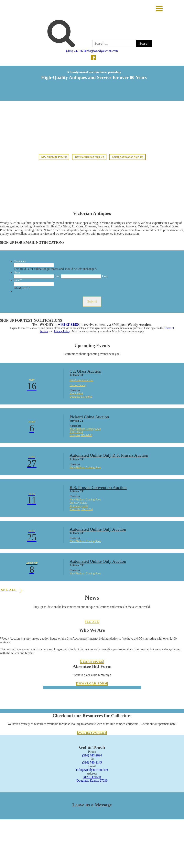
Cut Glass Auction (85, 371)
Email (18, 280)
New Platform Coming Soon (85, 467)
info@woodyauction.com (102, 51)
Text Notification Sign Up (89, 156)
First (57, 276)
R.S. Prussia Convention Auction (98, 487)
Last (104, 276)
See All (92, 621)
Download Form (92, 683)
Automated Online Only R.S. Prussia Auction (109, 455)
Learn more (92, 661)
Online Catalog (78, 385)
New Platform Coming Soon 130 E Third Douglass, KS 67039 (85, 432)
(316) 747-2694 (76, 51)
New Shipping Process (54, 156)
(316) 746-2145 (92, 762)
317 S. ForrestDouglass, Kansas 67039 (92, 778)
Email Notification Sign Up (128, 156)
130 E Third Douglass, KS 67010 (81, 395)
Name (17, 272)
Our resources (92, 732)
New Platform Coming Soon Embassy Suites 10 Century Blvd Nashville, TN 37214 (85, 504)
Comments (20, 261)
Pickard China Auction (89, 416)
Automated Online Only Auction (98, 529)
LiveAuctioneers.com (81, 380)
